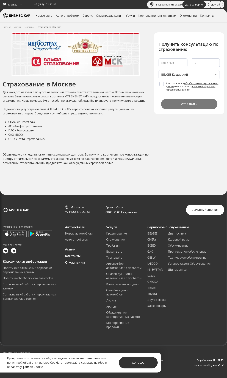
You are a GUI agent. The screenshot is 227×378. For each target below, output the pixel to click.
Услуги (130, 16)
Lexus (151, 276)
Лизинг (111, 300)
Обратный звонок (205, 209)
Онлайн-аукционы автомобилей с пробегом (124, 276)
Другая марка (156, 300)
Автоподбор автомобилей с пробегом (124, 266)
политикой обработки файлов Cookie (33, 363)
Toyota (152, 294)
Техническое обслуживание (187, 257)
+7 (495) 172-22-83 (45, 4)
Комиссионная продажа (122, 284)
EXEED (151, 245)
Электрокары (156, 306)
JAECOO (152, 264)
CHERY (151, 239)
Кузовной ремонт (180, 239)
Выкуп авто (114, 251)
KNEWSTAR (155, 270)
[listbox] (189, 74)
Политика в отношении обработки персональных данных (27, 270)
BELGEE (152, 233)
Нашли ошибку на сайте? (209, 365)
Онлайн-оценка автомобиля (117, 292)
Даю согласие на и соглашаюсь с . (192, 86)
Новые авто (43, 16)
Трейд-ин (113, 245)
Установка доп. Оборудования (189, 264)
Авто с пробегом (67, 16)
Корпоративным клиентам (157, 16)
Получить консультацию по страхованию (188, 47)
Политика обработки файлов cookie (28, 278)
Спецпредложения (109, 16)
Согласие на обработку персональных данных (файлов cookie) (29, 296)
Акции (70, 249)
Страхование (115, 239)
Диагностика (177, 233)
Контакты (207, 16)
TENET (152, 288)
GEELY (151, 257)
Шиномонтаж (177, 270)
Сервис (88, 16)
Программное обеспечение (187, 251)
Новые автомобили (79, 233)
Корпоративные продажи (117, 325)
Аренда (111, 306)
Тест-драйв (114, 257)
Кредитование (116, 233)
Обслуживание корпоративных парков (123, 315)
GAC (150, 251)
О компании (188, 16)
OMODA (152, 282)
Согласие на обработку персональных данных (29, 286)
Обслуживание (178, 245)
